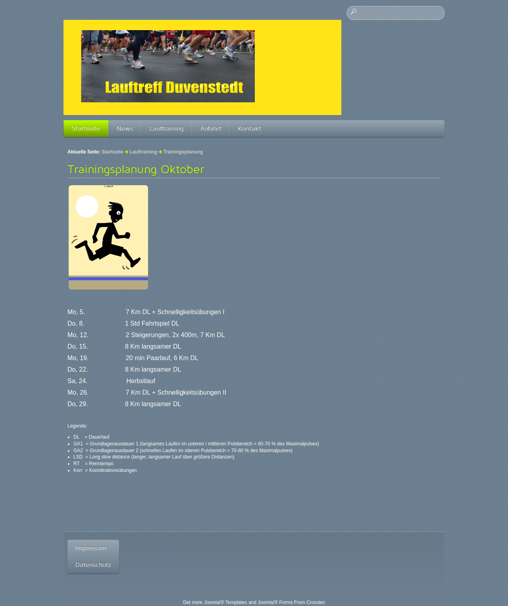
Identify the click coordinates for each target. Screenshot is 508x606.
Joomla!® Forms (275, 602)
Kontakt (249, 128)
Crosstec (315, 602)
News (125, 128)
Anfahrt (210, 128)
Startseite (86, 128)
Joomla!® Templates (225, 602)
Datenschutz (93, 564)
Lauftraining (167, 128)
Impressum (90, 548)
